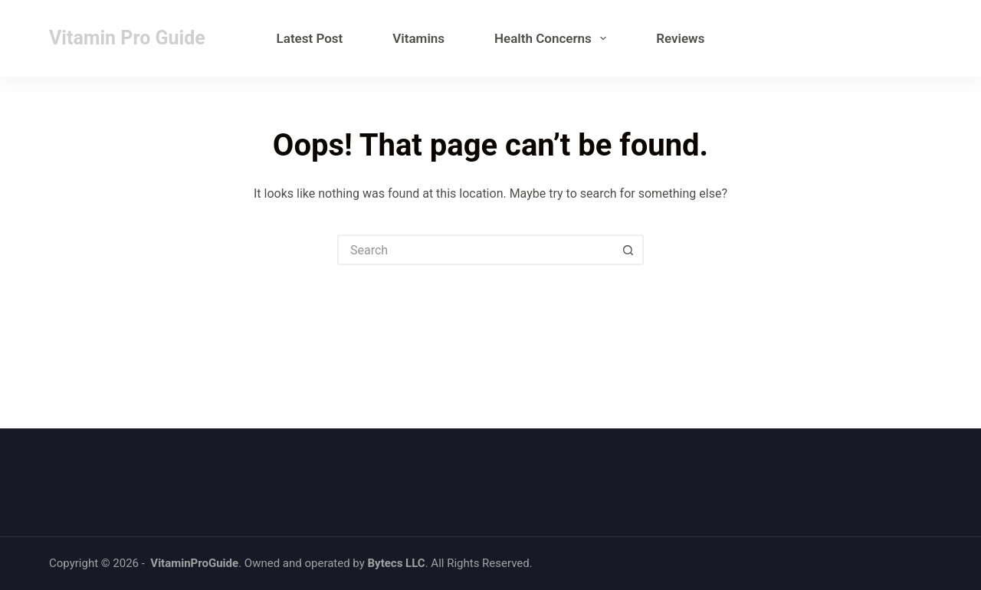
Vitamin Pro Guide (127, 38)
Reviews (680, 38)
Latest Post (310, 38)
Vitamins (418, 38)
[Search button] (628, 249)
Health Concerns (553, 38)
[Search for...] (475, 249)
